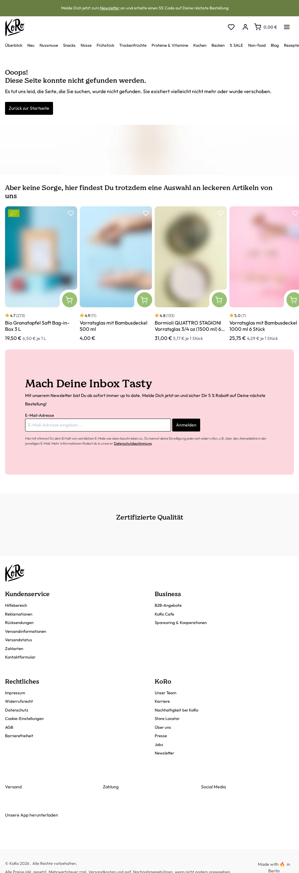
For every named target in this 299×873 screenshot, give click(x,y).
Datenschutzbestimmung (133, 443)
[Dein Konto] (245, 27)
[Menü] (287, 25)
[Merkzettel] (231, 27)
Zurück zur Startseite (29, 108)
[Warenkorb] (266, 27)
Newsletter (110, 7)
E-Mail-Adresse (39, 415)
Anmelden (186, 425)
